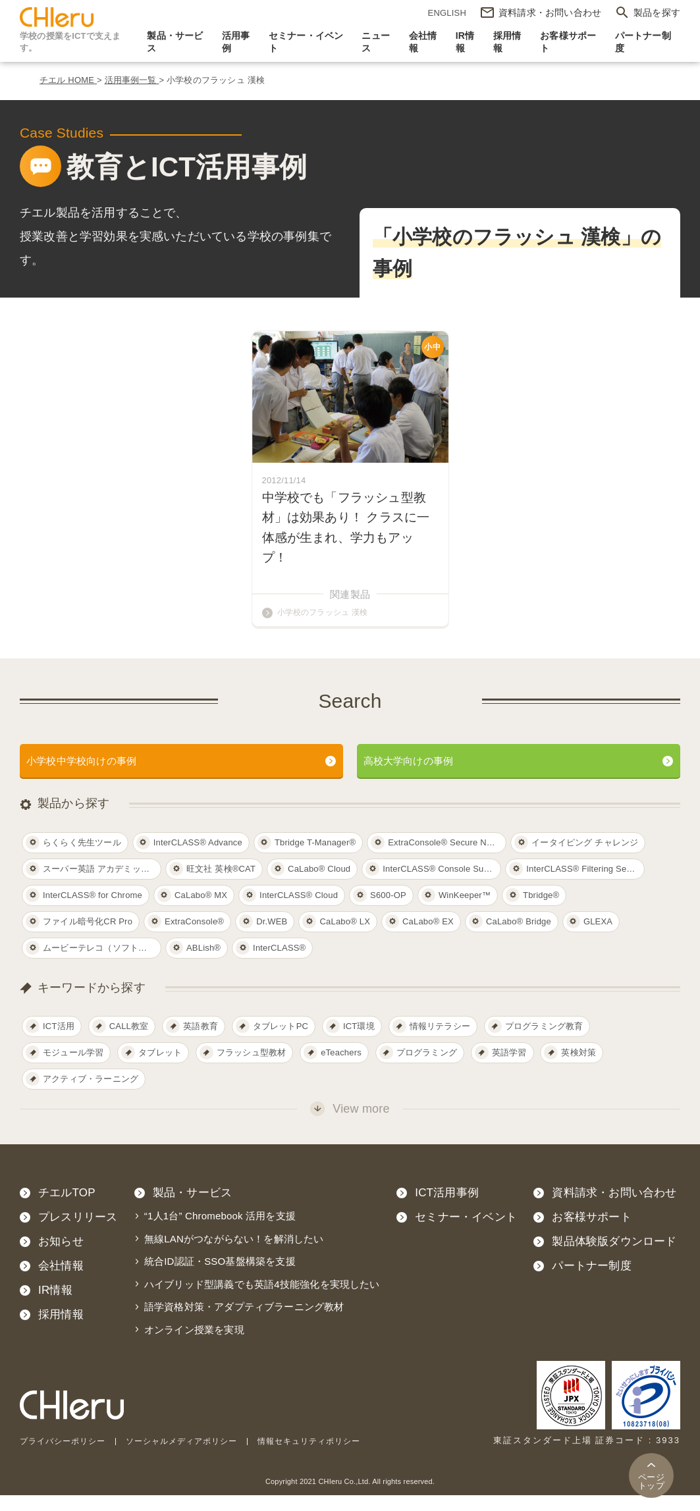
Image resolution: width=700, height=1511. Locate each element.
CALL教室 (129, 1042)
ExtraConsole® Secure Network (447, 858)
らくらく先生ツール (82, 858)
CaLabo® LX (344, 937)
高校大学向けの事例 (417, 775)
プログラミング (426, 1069)
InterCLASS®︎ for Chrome (92, 911)
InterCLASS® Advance (197, 858)
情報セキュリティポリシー (328, 1456)
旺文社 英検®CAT (221, 884)
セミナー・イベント (306, 42)
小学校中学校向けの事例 (92, 775)
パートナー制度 (643, 42)
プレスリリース (77, 1233)
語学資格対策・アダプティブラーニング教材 (244, 1323)
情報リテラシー (440, 1042)
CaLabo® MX (201, 911)
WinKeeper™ (465, 911)
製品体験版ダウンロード (614, 1258)
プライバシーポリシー (66, 1456)
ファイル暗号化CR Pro (87, 937)
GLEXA (597, 937)
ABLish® (203, 963)
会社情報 (423, 42)
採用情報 (507, 42)
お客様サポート (568, 42)
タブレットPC (280, 1042)
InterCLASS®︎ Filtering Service (585, 884)
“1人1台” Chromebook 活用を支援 (220, 1232)
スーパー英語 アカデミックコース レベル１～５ (102, 884)
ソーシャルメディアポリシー (192, 1456)
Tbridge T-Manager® (315, 858)
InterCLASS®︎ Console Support (442, 884)
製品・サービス (175, 42)
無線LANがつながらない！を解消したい (234, 1254)
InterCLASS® (279, 963)
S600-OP (388, 911)
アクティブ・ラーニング (90, 1095)
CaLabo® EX (428, 937)
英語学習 (509, 1069)
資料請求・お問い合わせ (614, 1209)
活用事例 (236, 42)
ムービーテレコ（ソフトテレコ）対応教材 (102, 963)
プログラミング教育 (544, 1042)
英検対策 (578, 1069)
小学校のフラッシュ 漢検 (326, 626)
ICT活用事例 (447, 1209)
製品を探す (656, 12)
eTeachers (341, 1069)
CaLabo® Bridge (518, 937)
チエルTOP (66, 1209)
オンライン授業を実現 (194, 1345)
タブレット (160, 1069)
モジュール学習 (73, 1069)
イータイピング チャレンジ (584, 858)
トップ (651, 1481)
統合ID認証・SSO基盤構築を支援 (220, 1277)
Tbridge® (541, 911)
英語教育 (200, 1042)
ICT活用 (58, 1042)
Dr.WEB (271, 937)
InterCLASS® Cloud (298, 911)
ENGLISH (447, 13)
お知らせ (61, 1258)
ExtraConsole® (194, 937)
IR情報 (465, 42)
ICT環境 (359, 1042)
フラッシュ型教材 (251, 1069)
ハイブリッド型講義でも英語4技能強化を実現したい (262, 1300)
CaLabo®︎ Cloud (319, 884)
